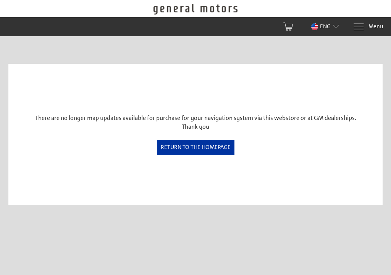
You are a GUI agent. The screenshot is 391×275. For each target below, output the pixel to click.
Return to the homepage (196, 147)
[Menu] (368, 27)
